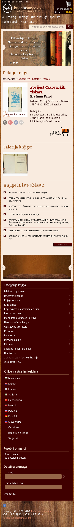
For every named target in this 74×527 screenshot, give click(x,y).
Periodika (9, 331)
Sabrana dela (18, 42)
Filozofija (18, 38)
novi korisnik (8, 1)
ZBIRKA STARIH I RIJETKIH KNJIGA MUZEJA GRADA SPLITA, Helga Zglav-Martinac (38, 199)
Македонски (14, 400)
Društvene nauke (13, 295)
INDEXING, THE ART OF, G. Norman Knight (28, 192)
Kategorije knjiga (15, 285)
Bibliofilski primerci (14, 291)
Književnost (10, 304)
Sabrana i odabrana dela (17, 348)
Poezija (36, 42)
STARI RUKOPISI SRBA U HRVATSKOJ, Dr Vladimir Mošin (34, 230)
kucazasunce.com (41, 511)
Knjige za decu (12, 300)
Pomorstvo (10, 335)
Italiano (11, 394)
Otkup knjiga (38, 17)
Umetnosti (10, 353)
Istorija (33, 38)
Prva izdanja (11, 454)
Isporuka (54, 17)
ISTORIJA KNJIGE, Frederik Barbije (24, 214)
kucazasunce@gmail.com (17, 517)
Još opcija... (11, 493)
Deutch (11, 405)
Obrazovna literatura (15, 326)
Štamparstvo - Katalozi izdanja (33, 79)
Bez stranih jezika (18, 432)
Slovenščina (13, 422)
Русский (11, 411)
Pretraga (22, 17)
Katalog (11, 17)
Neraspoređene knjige (16, 322)
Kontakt (28, 22)
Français (11, 389)
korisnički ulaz (22, 1)
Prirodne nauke (12, 340)
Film (24, 58)
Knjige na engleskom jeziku (24, 48)
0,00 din (67, 12)
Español (11, 416)
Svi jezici (13, 438)
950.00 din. (56, 133)
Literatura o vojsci (14, 313)
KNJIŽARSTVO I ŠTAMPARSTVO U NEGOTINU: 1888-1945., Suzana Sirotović (38, 207)
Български (12, 378)
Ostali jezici (14, 427)
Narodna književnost (25, 54)
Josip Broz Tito (12, 362)
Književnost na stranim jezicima (21, 309)
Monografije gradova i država (20, 317)
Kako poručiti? (12, 22)
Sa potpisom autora (15, 457)
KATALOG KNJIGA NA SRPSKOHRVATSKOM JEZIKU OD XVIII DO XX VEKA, (38, 237)
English (10, 383)
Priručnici (9, 344)
